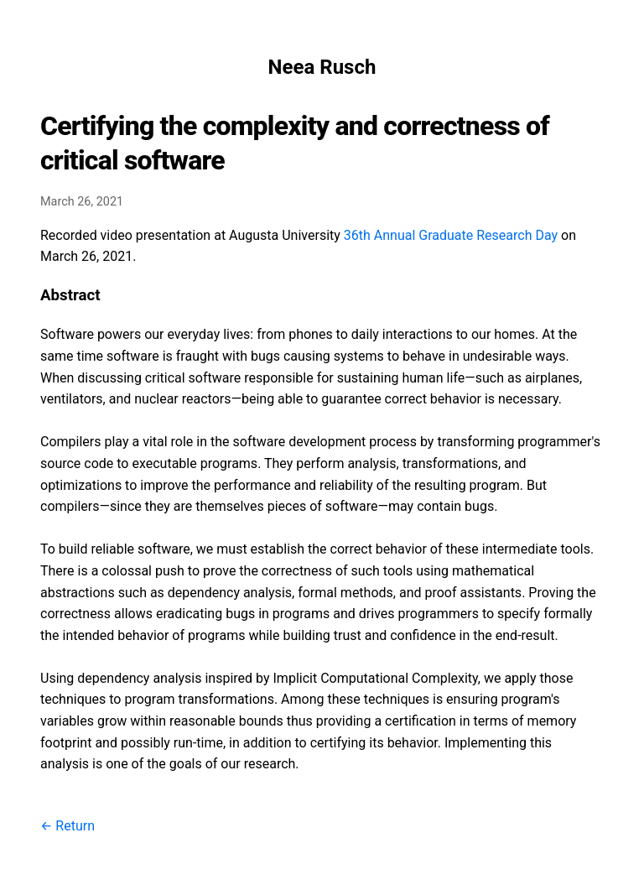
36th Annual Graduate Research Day (451, 235)
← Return (67, 826)
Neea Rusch (322, 67)
